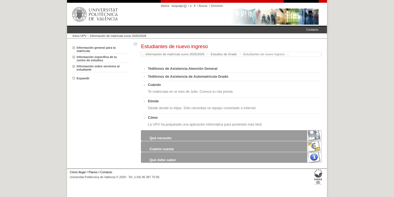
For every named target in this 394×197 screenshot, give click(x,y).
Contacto (312, 29)
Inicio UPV (79, 35)
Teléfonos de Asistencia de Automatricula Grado (188, 76)
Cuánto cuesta (161, 149)
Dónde (153, 101)
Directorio (217, 5)
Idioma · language (174, 5)
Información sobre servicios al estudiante (98, 68)
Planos (92, 172)
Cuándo (154, 85)
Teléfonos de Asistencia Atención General (182, 68)
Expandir (81, 78)
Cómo (153, 117)
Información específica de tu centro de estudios (97, 58)
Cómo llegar (78, 172)
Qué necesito (160, 138)
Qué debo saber (162, 160)
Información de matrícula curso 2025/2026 (118, 35)
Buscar (203, 5)
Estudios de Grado (224, 54)
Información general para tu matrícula (96, 49)
